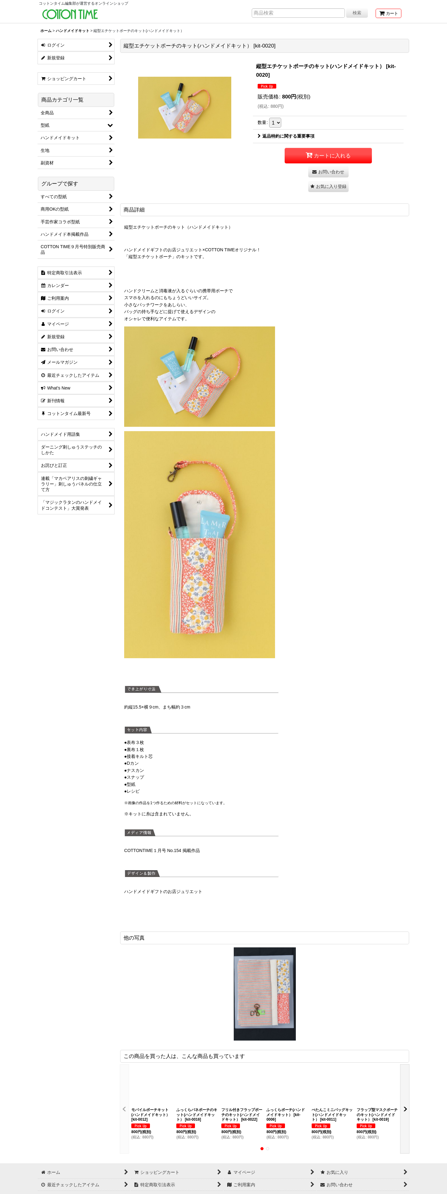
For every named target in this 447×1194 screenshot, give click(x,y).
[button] (328, 186)
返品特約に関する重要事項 (286, 136)
